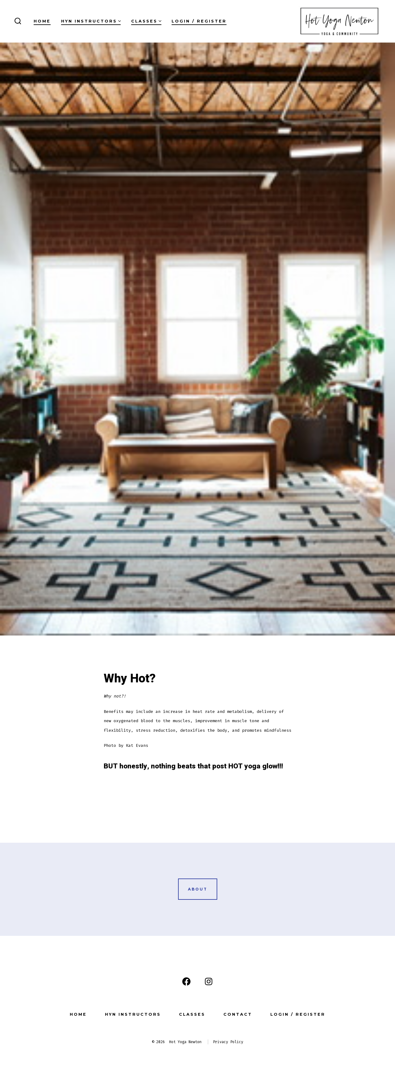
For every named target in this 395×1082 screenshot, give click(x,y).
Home (42, 21)
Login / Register (199, 21)
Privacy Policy (228, 1041)
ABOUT (197, 889)
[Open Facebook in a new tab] (186, 981)
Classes (146, 21)
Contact (237, 1014)
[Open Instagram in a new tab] (208, 981)
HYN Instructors (91, 21)
